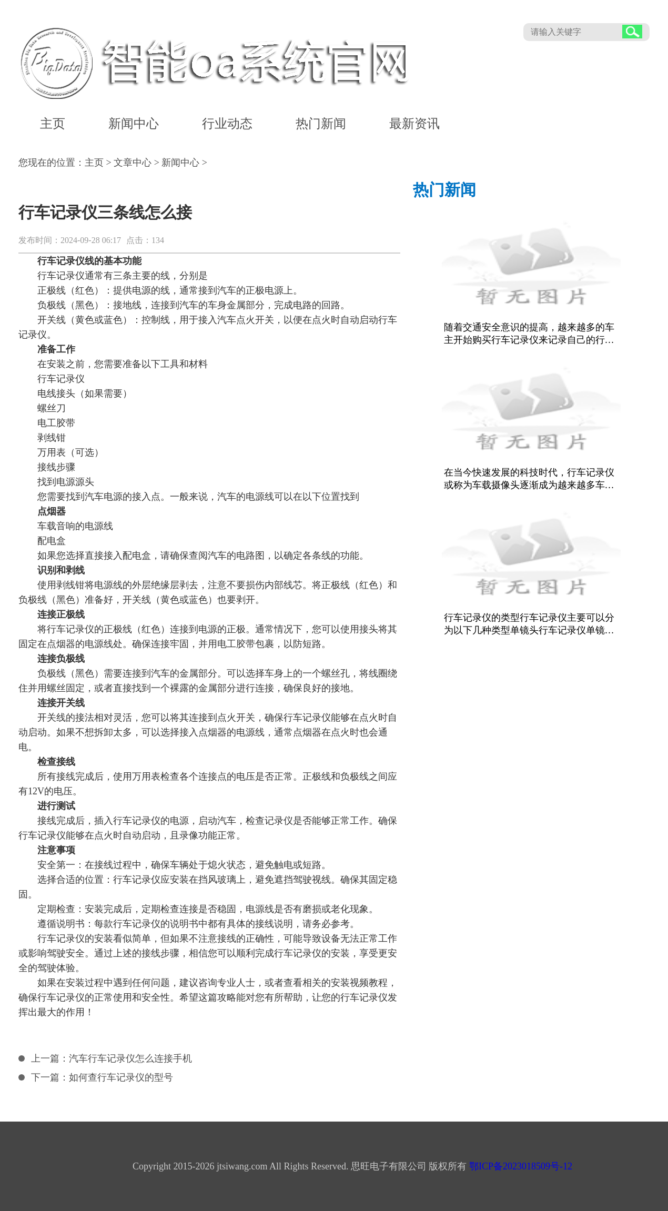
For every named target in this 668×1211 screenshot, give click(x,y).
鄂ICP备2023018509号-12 (520, 1166)
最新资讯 (414, 123)
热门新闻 (321, 123)
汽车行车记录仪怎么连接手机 (130, 1058)
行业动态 (227, 123)
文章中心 (132, 162)
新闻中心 (133, 123)
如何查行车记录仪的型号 (121, 1077)
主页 (52, 123)
